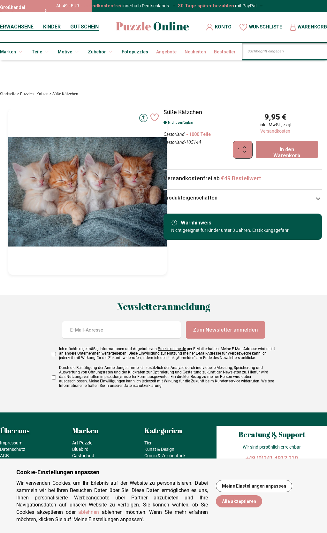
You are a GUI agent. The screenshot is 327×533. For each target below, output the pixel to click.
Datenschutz (12, 449)
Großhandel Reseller (23, 10)
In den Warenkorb (286, 152)
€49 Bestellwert (241, 178)
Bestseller (225, 51)
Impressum (11, 442)
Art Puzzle (82, 442)
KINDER (52, 27)
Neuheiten (195, 51)
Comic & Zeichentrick (165, 455)
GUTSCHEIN (84, 27)
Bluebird (80, 449)
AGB (4, 455)
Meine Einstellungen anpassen (254, 486)
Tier (148, 442)
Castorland (174, 134)
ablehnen (88, 512)
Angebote (166, 51)
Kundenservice (227, 381)
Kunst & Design (159, 449)
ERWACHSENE (17, 27)
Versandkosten (275, 131)
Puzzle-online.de (172, 349)
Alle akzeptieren (239, 501)
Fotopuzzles (135, 51)
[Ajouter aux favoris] (154, 117)
